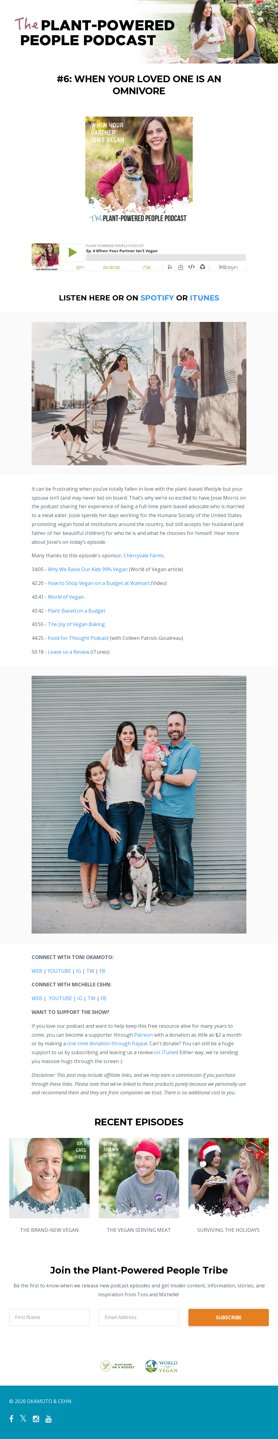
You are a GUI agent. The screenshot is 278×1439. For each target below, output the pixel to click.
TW (90, 971)
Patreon (143, 1034)
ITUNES (204, 297)
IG (78, 971)
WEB (37, 971)
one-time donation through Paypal (107, 1043)
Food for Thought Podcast (78, 638)
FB (102, 971)
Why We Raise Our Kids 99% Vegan (88, 569)
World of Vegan (66, 597)
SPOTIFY (157, 297)
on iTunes (165, 1052)
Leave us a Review (68, 651)
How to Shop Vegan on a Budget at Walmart (99, 583)
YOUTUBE (59, 971)
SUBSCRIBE (228, 1317)
